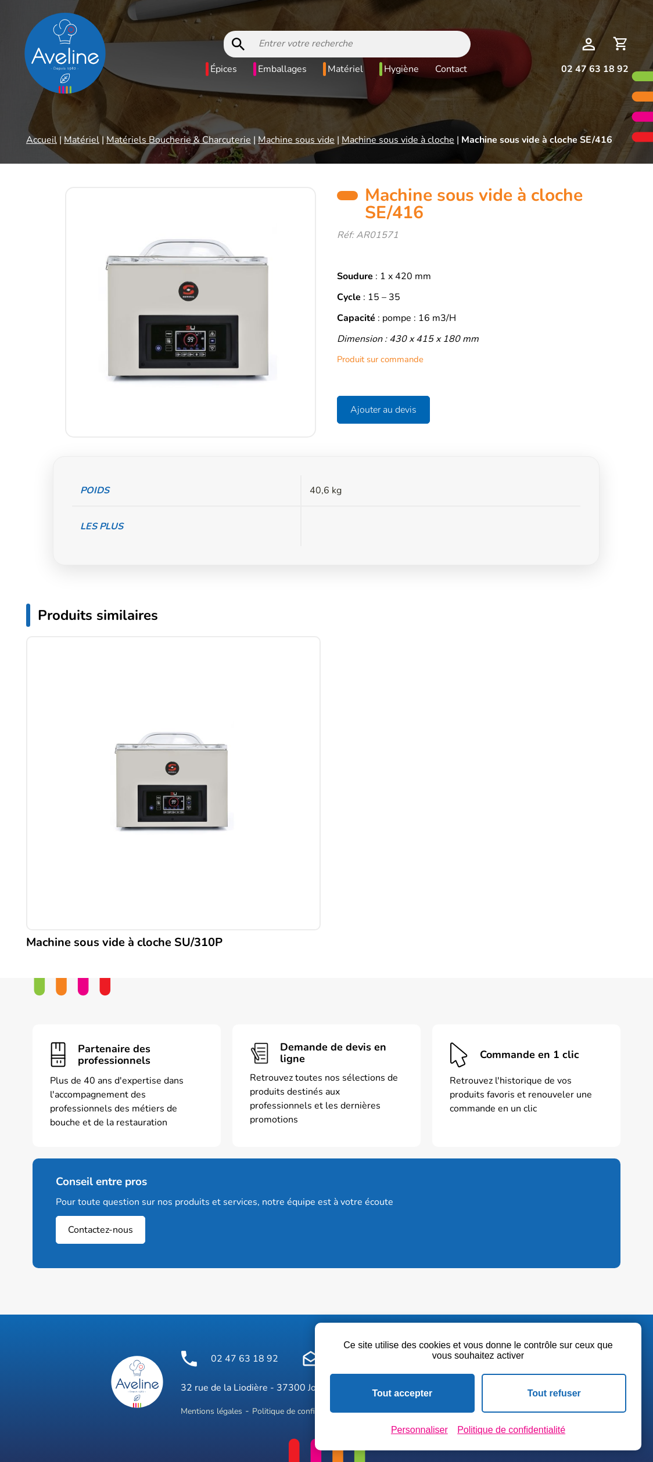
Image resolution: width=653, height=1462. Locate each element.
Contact (451, 69)
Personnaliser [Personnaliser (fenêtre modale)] (419, 1430)
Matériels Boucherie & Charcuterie (178, 139)
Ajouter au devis (383, 409)
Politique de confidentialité (300, 1411)
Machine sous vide (296, 139)
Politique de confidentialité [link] (511, 1430)
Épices (223, 69)
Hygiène (401, 69)
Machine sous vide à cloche (398, 139)
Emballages (282, 69)
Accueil (41, 139)
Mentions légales (211, 1411)
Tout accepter (402, 1393)
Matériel (345, 69)
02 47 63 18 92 (595, 69)
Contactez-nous (100, 1229)
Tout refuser (554, 1393)
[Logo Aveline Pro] (137, 1382)
